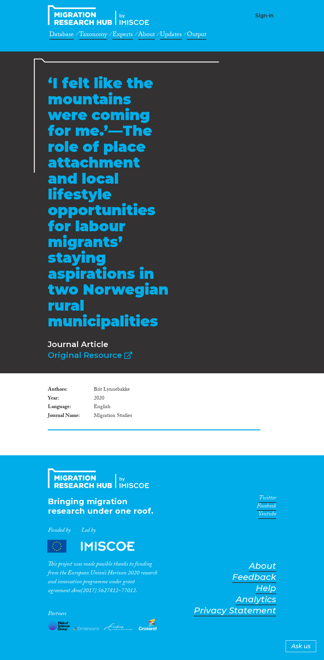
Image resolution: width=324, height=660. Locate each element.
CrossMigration (100, 15)
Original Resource (90, 355)
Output (196, 35)
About (146, 35)
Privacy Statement (235, 611)
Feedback (254, 577)
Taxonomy (93, 35)
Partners (96, 546)
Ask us (301, 646)
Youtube (267, 515)
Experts (122, 35)
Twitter (267, 499)
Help (266, 588)
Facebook (266, 507)
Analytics (256, 599)
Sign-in (264, 15)
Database (61, 35)
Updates (171, 35)
